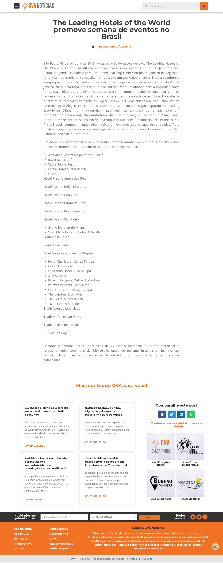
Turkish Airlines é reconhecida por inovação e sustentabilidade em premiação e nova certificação (45, 463)
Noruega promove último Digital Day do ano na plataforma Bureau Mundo (103, 411)
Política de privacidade (139, 559)
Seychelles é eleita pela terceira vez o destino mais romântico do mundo (46, 411)
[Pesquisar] (204, 6)
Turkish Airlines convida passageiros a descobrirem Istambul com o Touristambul (106, 462)
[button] (17, 6)
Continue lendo (34, 446)
